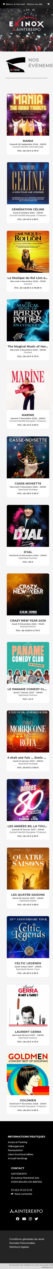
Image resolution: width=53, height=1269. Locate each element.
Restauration (15, 1150)
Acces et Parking (17, 1142)
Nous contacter (23, 1194)
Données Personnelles (22, 1243)
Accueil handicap (17, 1158)
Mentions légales (19, 1247)
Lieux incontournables (20, 1154)
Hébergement (16, 1146)
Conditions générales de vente (26, 1239)
